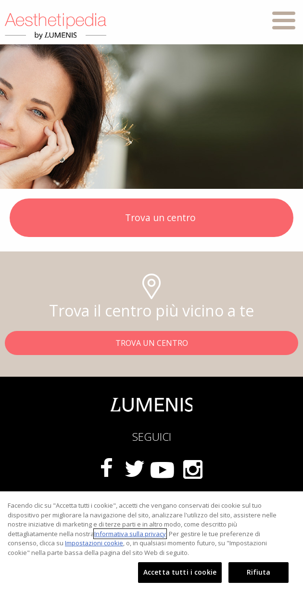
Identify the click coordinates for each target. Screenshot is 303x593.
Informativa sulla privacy (130, 533)
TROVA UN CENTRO (151, 343)
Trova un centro (151, 219)
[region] (151, 542)
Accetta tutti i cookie (179, 572)
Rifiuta (259, 572)
